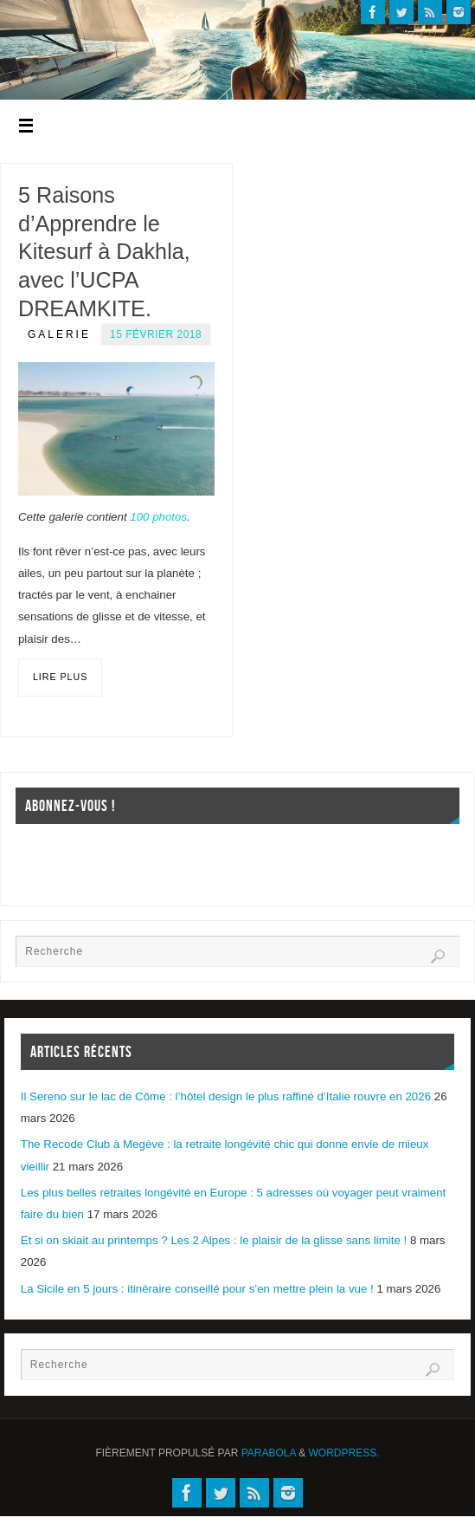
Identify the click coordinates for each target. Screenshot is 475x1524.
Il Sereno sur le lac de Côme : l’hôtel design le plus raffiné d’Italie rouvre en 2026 (226, 1096)
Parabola (268, 1453)
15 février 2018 (156, 334)
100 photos (158, 516)
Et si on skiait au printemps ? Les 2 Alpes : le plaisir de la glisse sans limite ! (214, 1240)
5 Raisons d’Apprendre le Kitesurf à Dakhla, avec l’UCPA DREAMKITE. (104, 252)
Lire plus (60, 676)
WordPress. (344, 1453)
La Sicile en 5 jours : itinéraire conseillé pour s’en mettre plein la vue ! (197, 1288)
